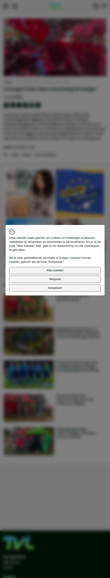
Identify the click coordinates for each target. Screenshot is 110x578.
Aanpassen (55, 288)
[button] (55, 47)
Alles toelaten (54, 270)
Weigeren (55, 279)
